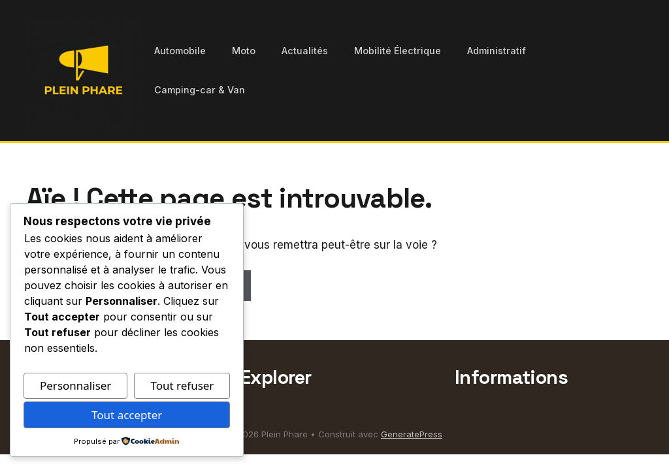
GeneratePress (411, 434)
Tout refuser (182, 385)
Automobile (180, 50)
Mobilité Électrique (397, 50)
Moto (243, 50)
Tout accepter (126, 414)
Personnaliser (75, 385)
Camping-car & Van (199, 89)
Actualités (305, 50)
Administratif (496, 50)
